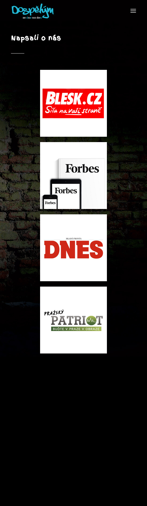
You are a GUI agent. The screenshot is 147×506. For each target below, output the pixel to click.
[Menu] (133, 10)
